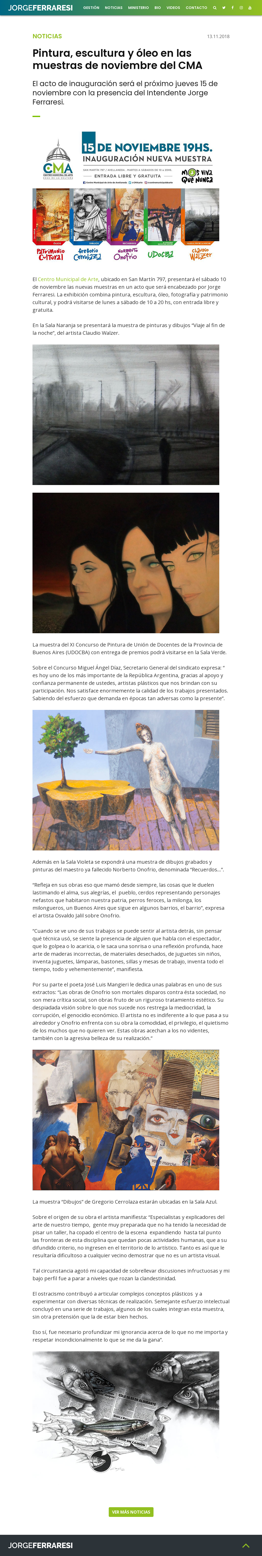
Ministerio (138, 7)
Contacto (196, 7)
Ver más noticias (131, 1512)
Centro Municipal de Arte (68, 279)
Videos (173, 7)
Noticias (114, 7)
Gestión (91, 7)
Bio (158, 7)
